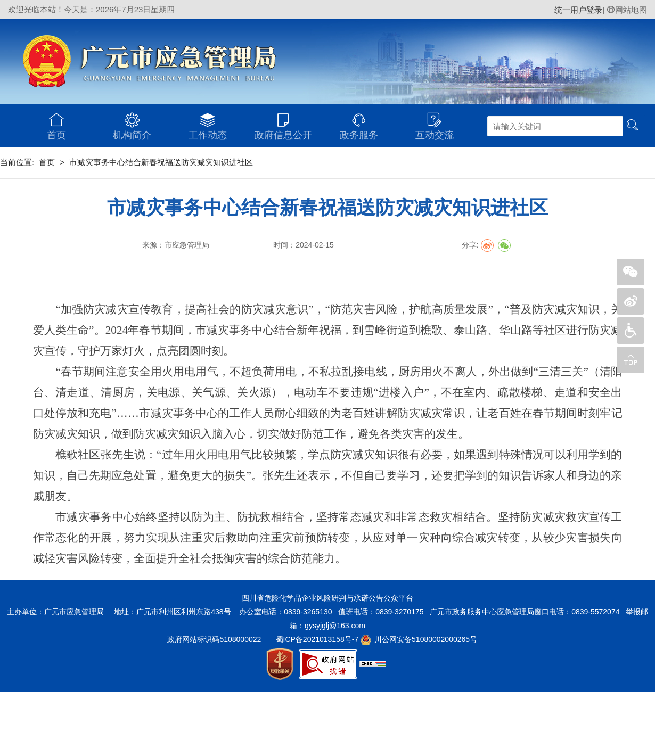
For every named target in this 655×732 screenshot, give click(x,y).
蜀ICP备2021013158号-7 (317, 639)
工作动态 (207, 122)
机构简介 (132, 122)
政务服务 (359, 122)
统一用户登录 (578, 9)
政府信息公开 (283, 122)
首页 (56, 122)
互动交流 (434, 122)
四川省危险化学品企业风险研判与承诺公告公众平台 (327, 598)
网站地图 (627, 9)
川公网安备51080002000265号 (425, 639)
